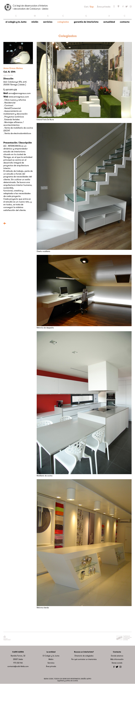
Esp (92, 15)
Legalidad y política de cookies (67, 699)
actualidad (109, 37)
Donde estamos (117, 674)
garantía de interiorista (86, 37)
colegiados (63, 37)
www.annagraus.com (19, 114)
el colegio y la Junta (16, 37)
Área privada (103, 15)
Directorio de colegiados (83, 674)
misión (34, 37)
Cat (86, 15)
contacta (124, 37)
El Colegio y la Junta (51, 674)
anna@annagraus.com (19, 111)
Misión (51, 677)
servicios (47, 37)
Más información (117, 677)
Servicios (51, 681)
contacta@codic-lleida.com (18, 684)
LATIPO (89, 697)
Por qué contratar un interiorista (84, 677)
